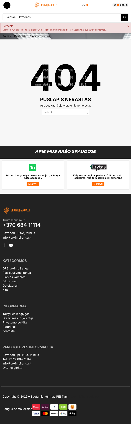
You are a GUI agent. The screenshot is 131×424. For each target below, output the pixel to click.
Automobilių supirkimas (84, 396)
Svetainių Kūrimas (43, 396)
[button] (6, 5)
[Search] (124, 17)
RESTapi (62, 396)
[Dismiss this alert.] (128, 26)
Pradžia (7, 36)
